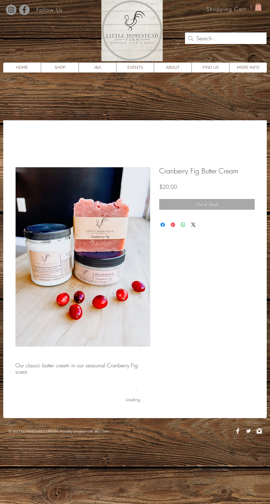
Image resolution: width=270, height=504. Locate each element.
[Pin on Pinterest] (173, 225)
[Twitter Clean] (248, 431)
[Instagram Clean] (259, 431)
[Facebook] (24, 10)
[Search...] (225, 38)
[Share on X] (193, 225)
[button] (258, 7)
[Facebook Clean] (237, 431)
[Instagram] (11, 10)
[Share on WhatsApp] (183, 225)
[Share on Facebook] (162, 225)
